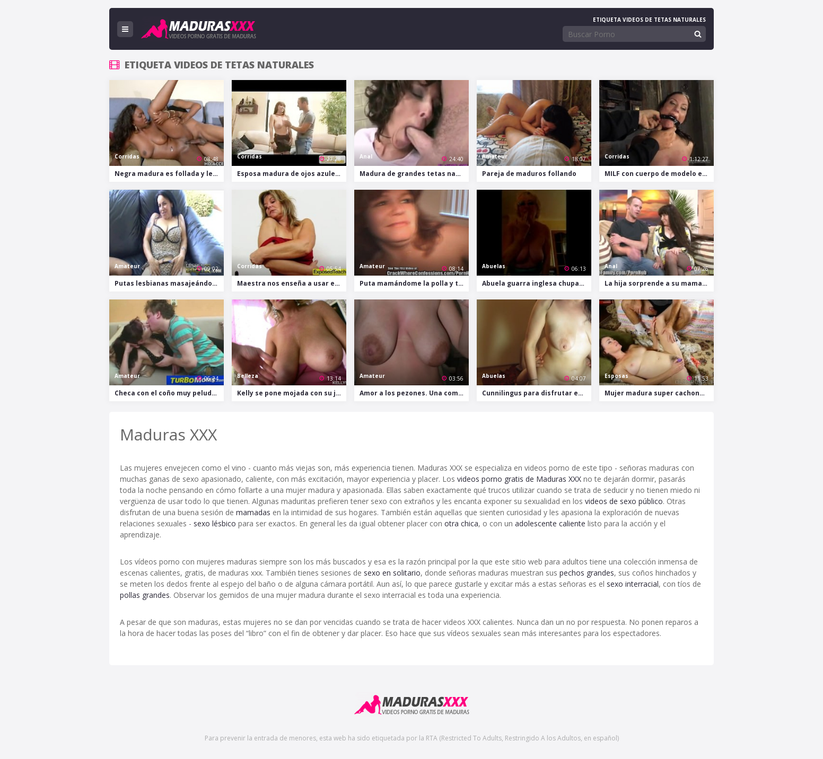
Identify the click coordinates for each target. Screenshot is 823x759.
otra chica (461, 523)
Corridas (127, 156)
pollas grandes (145, 595)
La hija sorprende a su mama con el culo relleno (659, 283)
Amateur (494, 156)
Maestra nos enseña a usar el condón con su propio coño (291, 283)
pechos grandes (586, 573)
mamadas (253, 512)
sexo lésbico (215, 523)
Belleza (247, 376)
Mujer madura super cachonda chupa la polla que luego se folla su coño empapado (659, 393)
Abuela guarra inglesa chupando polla (536, 283)
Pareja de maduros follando (529, 173)
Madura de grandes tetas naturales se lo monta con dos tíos (414, 173)
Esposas (616, 376)
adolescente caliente (550, 523)
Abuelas (493, 266)
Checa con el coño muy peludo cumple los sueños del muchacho (169, 393)
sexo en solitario (392, 573)
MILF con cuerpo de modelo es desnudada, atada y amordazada (659, 173)
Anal (366, 156)
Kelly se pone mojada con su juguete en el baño (291, 393)
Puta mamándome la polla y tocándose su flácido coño (414, 283)
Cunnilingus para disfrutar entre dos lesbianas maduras (536, 393)
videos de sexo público (624, 501)
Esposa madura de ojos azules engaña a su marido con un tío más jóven (291, 173)
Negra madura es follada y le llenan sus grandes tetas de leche (169, 173)
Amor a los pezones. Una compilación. (414, 393)
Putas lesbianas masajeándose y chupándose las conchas (169, 283)
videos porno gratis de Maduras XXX (519, 479)
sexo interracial (633, 584)
